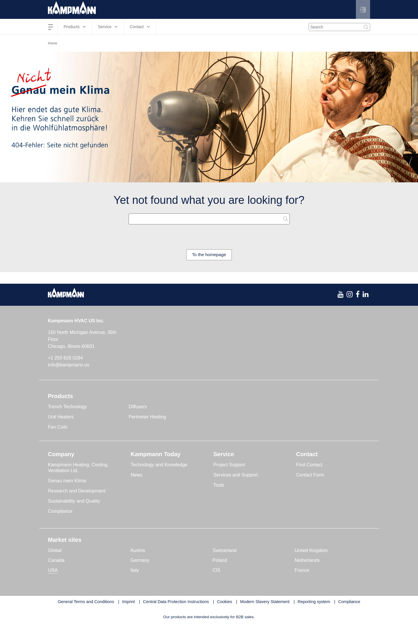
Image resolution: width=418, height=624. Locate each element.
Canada (56, 560)
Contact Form (310, 475)
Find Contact (309, 465)
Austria (137, 550)
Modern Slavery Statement (264, 602)
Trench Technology (67, 406)
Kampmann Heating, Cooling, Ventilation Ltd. (78, 468)
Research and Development (76, 491)
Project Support (229, 465)
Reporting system (314, 602)
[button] (362, 9)
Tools (218, 485)
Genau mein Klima (67, 481)
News (136, 475)
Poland (219, 560)
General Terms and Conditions (86, 602)
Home (52, 43)
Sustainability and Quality (74, 501)
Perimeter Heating (147, 417)
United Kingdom (311, 550)
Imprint (128, 602)
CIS (216, 570)
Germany (139, 560)
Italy (134, 570)
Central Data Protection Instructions (176, 602)
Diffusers (138, 406)
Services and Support (235, 475)
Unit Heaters (61, 417)
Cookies (224, 602)
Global (55, 550)
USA (53, 570)
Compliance (60, 511)
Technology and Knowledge (159, 465)
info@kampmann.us (68, 365)
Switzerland (224, 550)
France (302, 570)
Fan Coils (58, 427)
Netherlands (307, 560)
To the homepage (209, 254)
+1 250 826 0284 (65, 358)
